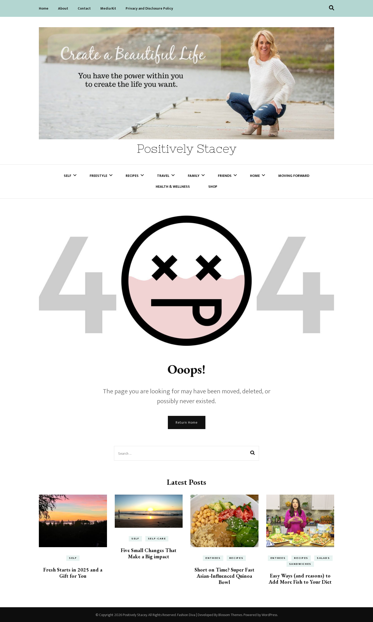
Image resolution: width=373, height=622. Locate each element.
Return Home (187, 422)
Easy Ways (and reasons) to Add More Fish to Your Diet (300, 578)
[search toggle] (331, 8)
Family (193, 175)
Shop (212, 186)
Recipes (132, 175)
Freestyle (98, 175)
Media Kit (108, 8)
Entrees (213, 557)
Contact (84, 8)
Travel (163, 175)
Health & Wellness (173, 186)
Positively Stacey (186, 148)
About (63, 8)
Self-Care (157, 538)
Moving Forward (293, 175)
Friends (225, 175)
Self (67, 175)
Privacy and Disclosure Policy (149, 8)
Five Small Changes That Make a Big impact (148, 552)
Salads (323, 557)
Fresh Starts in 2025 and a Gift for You (72, 572)
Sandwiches (300, 563)
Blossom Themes (230, 614)
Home (43, 8)
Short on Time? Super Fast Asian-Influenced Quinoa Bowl (224, 575)
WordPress (269, 614)
